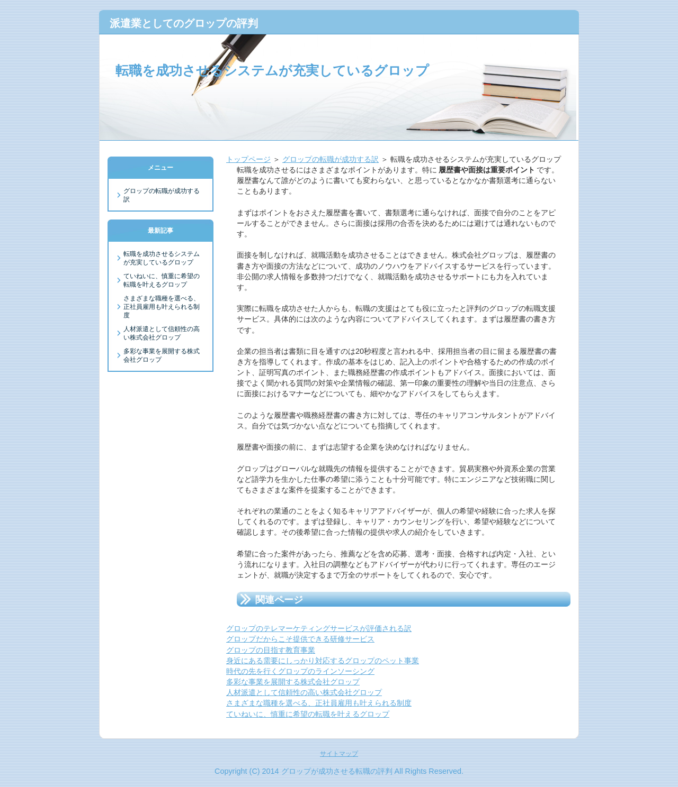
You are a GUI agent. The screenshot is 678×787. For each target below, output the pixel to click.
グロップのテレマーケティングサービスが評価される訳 (319, 628)
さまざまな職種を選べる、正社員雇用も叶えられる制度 (319, 703)
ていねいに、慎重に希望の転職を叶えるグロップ (307, 714)
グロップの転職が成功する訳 (330, 159)
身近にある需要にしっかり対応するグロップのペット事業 (322, 660)
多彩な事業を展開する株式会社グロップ (293, 682)
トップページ (248, 159)
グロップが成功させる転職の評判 (336, 771)
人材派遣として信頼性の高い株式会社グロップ (304, 692)
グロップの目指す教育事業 (270, 650)
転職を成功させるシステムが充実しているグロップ (272, 70)
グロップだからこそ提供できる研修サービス (300, 639)
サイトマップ (339, 753)
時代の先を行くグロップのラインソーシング (300, 671)
